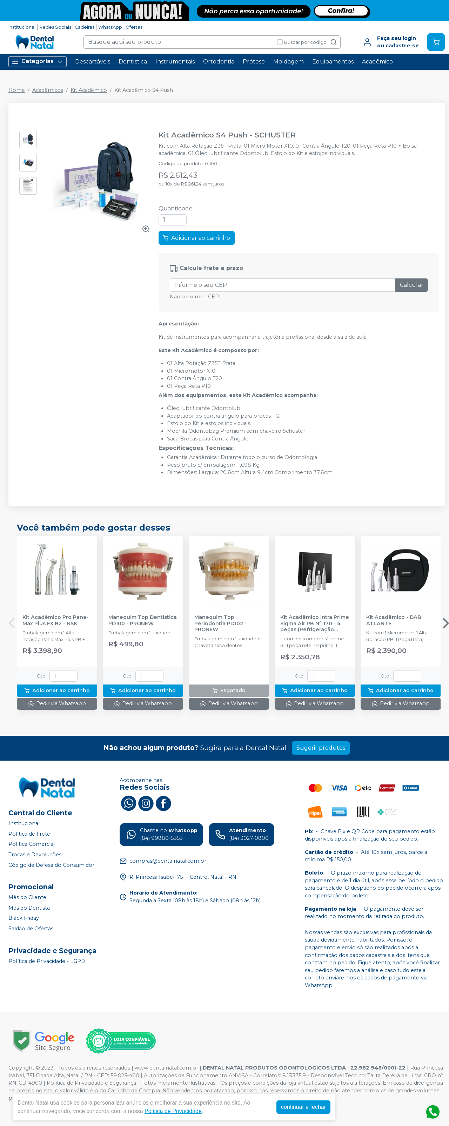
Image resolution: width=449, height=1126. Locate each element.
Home (16, 90)
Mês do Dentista (29, 908)
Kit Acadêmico (89, 90)
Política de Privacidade (173, 1111)
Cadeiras (84, 27)
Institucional (21, 27)
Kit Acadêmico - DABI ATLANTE (394, 620)
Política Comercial (31, 844)
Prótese (254, 61)
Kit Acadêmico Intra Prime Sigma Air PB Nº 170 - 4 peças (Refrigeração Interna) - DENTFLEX (314, 623)
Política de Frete (29, 834)
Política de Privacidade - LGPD (46, 961)
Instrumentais (175, 61)
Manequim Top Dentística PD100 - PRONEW (142, 620)
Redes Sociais (55, 27)
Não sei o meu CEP (194, 297)
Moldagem (288, 61)
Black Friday (23, 918)
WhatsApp (110, 27)
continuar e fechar (303, 1107)
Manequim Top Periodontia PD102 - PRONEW (220, 623)
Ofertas (134, 27)
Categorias (37, 61)
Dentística (133, 61)
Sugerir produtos (320, 747)
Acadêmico (377, 61)
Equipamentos (333, 61)
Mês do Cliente (27, 897)
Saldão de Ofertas (30, 928)
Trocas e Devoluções (34, 854)
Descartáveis (92, 61)
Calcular (411, 285)
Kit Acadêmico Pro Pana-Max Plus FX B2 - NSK (55, 620)
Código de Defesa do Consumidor (51, 865)
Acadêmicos (47, 90)
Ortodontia (218, 61)
